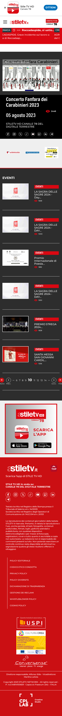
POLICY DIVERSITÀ (19, 580)
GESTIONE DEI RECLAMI (22, 592)
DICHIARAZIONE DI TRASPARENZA (27, 586)
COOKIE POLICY (18, 605)
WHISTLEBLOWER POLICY (23, 599)
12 (38, 380)
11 (34, 380)
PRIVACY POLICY (18, 573)
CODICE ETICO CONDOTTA (23, 567)
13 (42, 380)
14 (45, 380)
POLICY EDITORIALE (20, 560)
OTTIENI (51, 7)
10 (30, 380)
